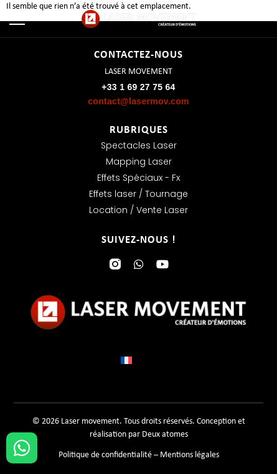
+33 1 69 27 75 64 (138, 87)
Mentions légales (189, 455)
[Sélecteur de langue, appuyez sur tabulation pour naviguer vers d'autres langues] (139, 360)
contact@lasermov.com (138, 101)
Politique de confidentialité (105, 455)
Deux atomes (165, 434)
